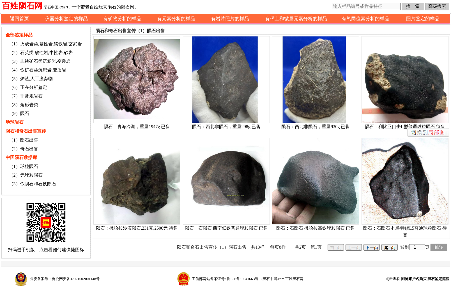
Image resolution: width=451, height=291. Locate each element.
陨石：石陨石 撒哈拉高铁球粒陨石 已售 (315, 228)
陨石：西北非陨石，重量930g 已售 (315, 126)
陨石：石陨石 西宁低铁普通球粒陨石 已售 (226, 228)
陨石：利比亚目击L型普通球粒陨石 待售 (405, 126)
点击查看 (417, 279)
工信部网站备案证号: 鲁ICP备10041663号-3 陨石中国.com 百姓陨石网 (247, 279)
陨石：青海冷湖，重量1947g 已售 (137, 126)
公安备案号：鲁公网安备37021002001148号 (65, 279)
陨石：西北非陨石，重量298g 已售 (226, 126)
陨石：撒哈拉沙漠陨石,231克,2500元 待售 (137, 228)
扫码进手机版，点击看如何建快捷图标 (46, 249)
